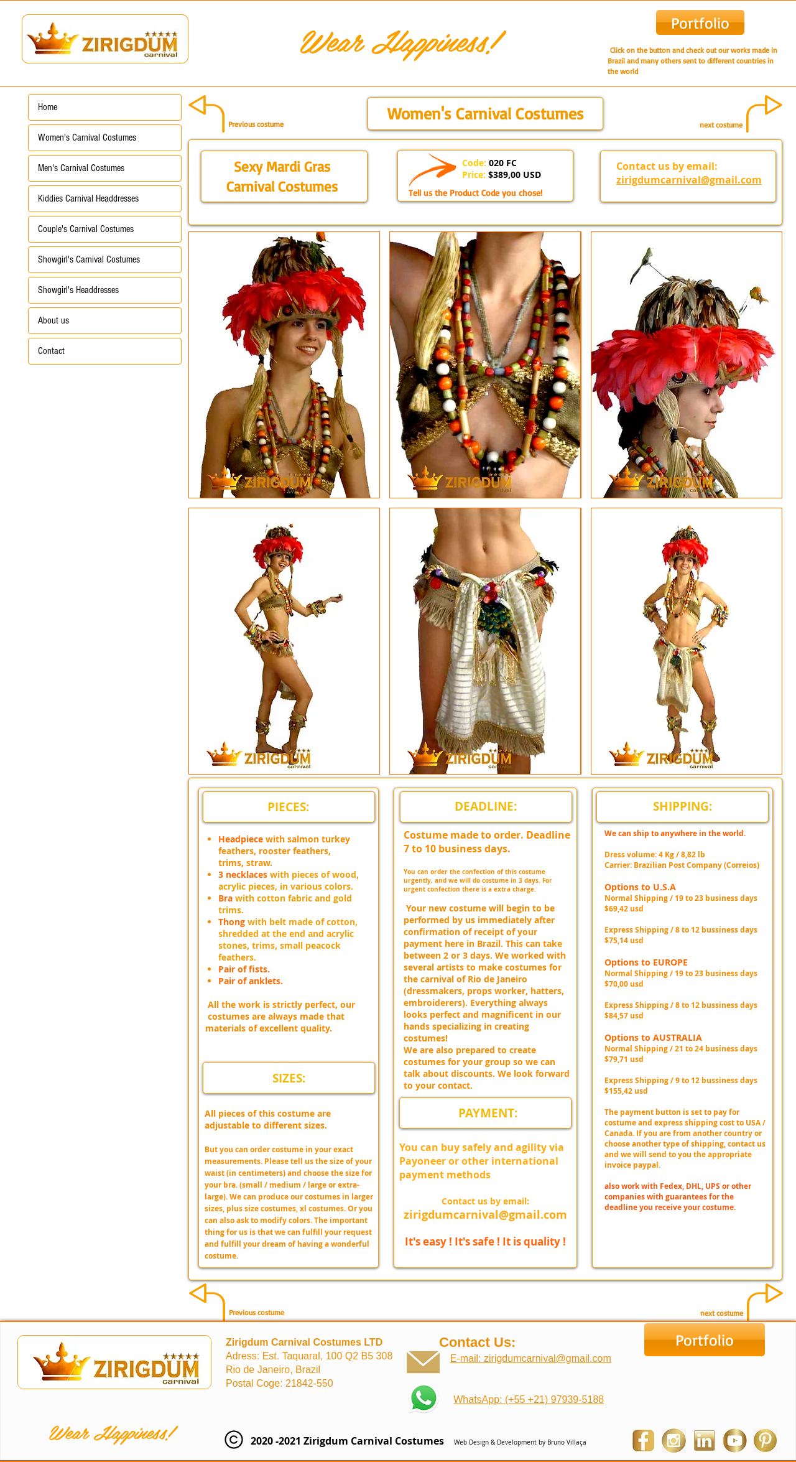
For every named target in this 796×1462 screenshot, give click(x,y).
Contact (51, 350)
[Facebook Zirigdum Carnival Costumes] (643, 1440)
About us (53, 320)
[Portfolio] (700, 22)
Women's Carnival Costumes (87, 137)
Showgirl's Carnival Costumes (89, 259)
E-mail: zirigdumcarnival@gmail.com (530, 1358)
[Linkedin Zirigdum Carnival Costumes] (704, 1440)
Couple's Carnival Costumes (86, 229)
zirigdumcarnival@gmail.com (689, 180)
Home (47, 107)
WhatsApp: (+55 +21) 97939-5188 (528, 1399)
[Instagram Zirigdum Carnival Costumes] (674, 1440)
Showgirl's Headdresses (78, 290)
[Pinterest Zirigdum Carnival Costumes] (765, 1440)
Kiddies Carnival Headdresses (88, 198)
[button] (284, 364)
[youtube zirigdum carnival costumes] (735, 1440)
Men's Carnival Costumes (81, 168)
